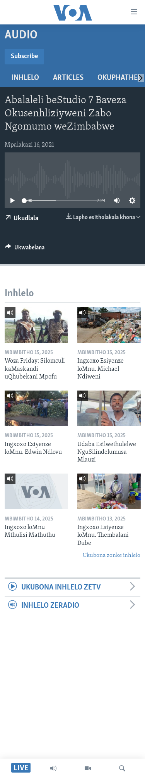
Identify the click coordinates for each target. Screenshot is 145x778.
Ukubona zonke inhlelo (111, 555)
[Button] (24, 249)
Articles (68, 78)
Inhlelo (25, 78)
